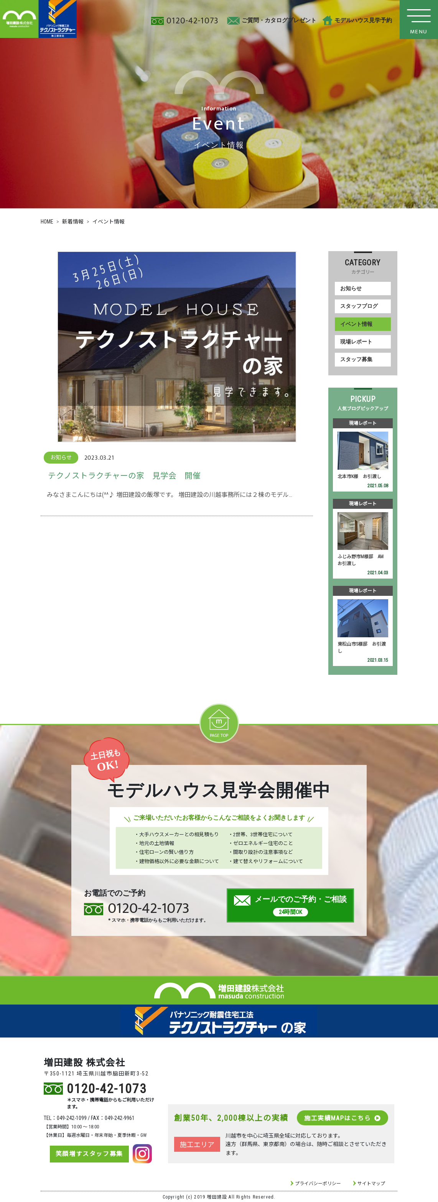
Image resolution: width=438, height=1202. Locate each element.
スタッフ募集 (356, 359)
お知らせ (351, 288)
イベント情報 (356, 324)
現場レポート (356, 342)
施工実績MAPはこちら (342, 1117)
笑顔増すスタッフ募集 (88, 1153)
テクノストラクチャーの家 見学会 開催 (124, 475)
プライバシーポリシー (318, 1183)
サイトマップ (371, 1183)
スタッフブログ (359, 306)
